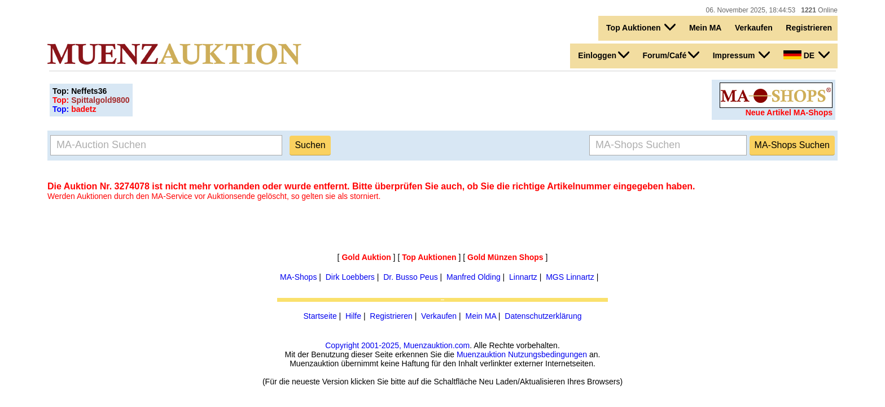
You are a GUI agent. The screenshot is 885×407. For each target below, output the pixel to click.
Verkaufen (754, 27)
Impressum (741, 54)
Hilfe (353, 316)
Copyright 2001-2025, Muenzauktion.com (397, 345)
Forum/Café (670, 54)
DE (806, 54)
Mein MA (705, 27)
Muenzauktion (481, 354)
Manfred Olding (473, 277)
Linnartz (523, 277)
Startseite (320, 316)
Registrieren (809, 27)
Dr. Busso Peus (410, 277)
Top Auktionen (641, 27)
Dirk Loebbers (350, 277)
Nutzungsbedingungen (547, 354)
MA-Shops (298, 277)
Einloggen (603, 54)
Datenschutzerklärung (543, 316)
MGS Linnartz (570, 277)
